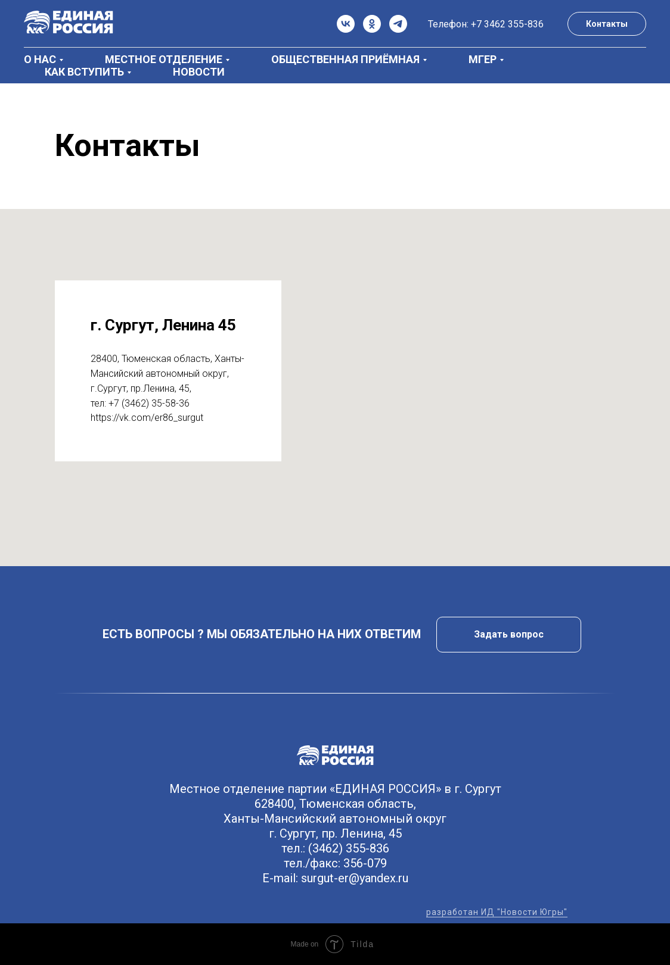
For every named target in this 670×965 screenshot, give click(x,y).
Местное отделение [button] (163, 59)
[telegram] (398, 24)
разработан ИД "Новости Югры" (496, 912)
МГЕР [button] (483, 59)
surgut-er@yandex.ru (354, 878)
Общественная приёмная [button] (345, 59)
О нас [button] (40, 59)
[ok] (372, 24)
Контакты (607, 24)
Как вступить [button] (84, 71)
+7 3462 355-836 (507, 24)
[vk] (346, 24)
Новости (199, 71)
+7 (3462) (129, 403)
